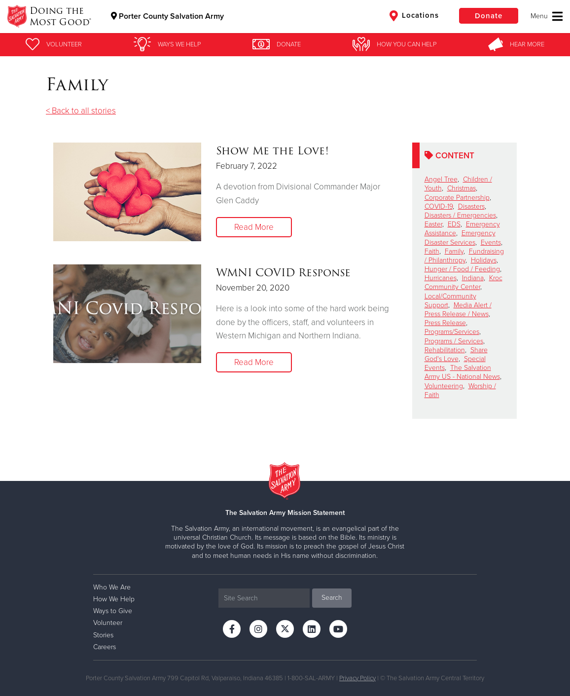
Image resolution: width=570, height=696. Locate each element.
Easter (433, 224)
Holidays (484, 260)
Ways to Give (112, 611)
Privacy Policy (357, 678)
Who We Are (112, 587)
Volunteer (107, 623)
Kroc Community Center (463, 282)
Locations (414, 15)
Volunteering (444, 386)
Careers (104, 647)
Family (454, 251)
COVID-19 (439, 206)
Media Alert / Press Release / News (458, 309)
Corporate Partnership (457, 197)
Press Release (445, 323)
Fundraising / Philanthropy (464, 255)
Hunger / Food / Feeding (462, 269)
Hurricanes (441, 278)
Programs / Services (454, 341)
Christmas (461, 188)
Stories (103, 635)
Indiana (473, 278)
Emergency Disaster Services (460, 237)
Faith (432, 251)
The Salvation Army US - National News (462, 372)
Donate (488, 15)
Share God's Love (456, 354)
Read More (254, 227)
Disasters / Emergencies (460, 215)
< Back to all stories (81, 111)
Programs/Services (452, 332)
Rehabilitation (445, 350)
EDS (454, 224)
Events (491, 242)
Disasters (471, 206)
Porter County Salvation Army (167, 16)
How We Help (114, 599)
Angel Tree (441, 179)
